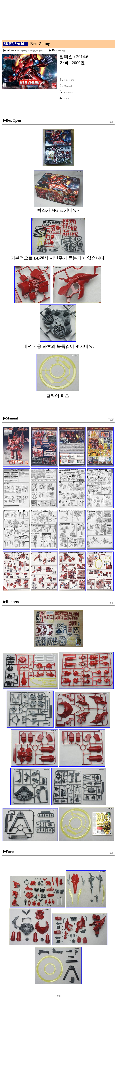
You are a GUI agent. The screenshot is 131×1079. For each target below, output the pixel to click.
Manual (68, 86)
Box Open (69, 80)
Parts (66, 98)
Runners (68, 92)
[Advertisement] (60, 20)
